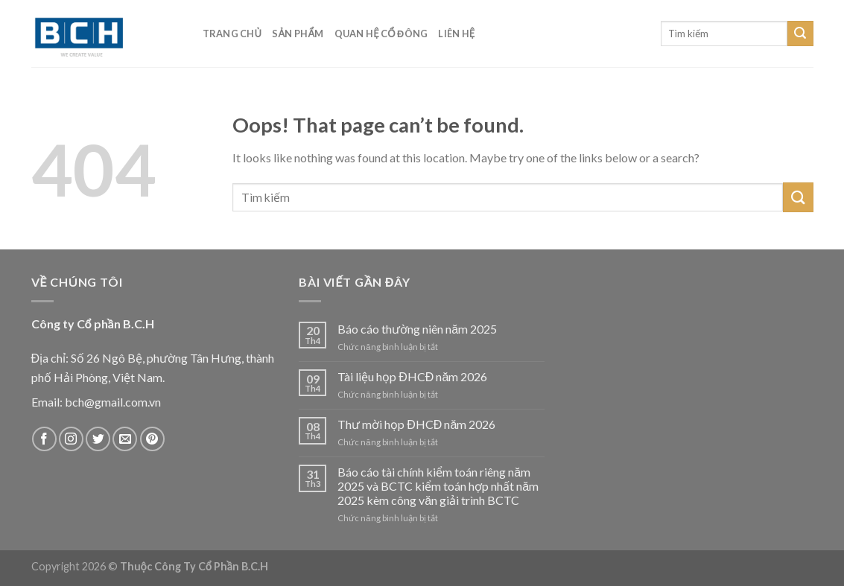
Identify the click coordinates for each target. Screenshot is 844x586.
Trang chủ (232, 33)
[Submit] (800, 33)
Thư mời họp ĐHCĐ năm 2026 (416, 424)
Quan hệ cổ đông (381, 33)
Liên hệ (456, 33)
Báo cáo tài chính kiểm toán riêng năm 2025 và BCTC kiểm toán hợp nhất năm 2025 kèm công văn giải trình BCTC (438, 486)
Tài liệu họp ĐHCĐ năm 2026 (412, 376)
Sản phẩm (297, 33)
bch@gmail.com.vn (113, 402)
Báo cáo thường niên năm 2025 (417, 329)
